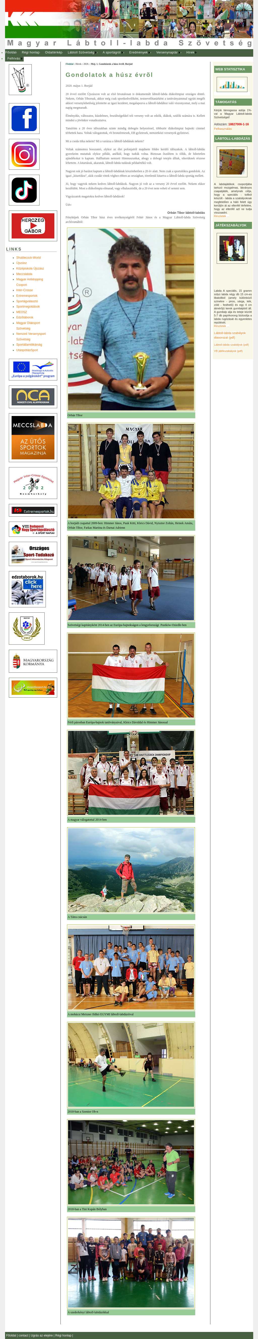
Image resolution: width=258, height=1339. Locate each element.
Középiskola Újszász (30, 268)
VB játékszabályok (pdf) (228, 350)
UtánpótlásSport (27, 350)
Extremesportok (27, 295)
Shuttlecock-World (28, 257)
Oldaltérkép (53, 52)
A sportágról (112, 52)
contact (24, 1335)
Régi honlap (31, 52)
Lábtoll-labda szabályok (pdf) (231, 344)
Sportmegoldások (28, 306)
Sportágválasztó (27, 301)
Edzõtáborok (24, 317)
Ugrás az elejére (42, 1335)
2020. (86, 64)
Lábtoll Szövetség (81, 52)
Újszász (21, 263)
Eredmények (138, 52)
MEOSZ (21, 312)
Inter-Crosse (24, 290)
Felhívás (14, 58)
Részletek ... (221, 216)
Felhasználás (223, 129)
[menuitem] (11, 53)
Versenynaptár (167, 52)
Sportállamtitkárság (29, 344)
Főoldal (10, 52)
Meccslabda (24, 274)
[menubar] (106, 56)
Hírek (190, 52)
